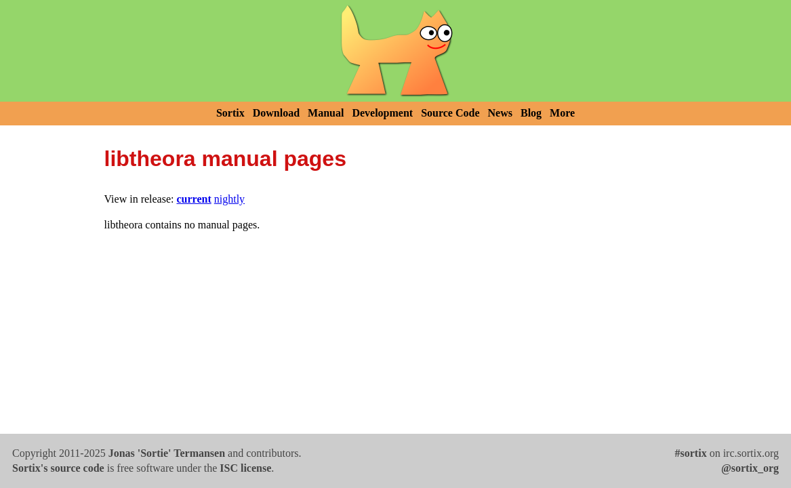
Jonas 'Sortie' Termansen (166, 453)
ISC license (245, 468)
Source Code (450, 113)
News (500, 113)
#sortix (691, 453)
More (562, 113)
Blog (531, 113)
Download (276, 113)
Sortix (230, 113)
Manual (326, 113)
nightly (229, 199)
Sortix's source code (58, 468)
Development (382, 113)
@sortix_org (750, 468)
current (194, 199)
